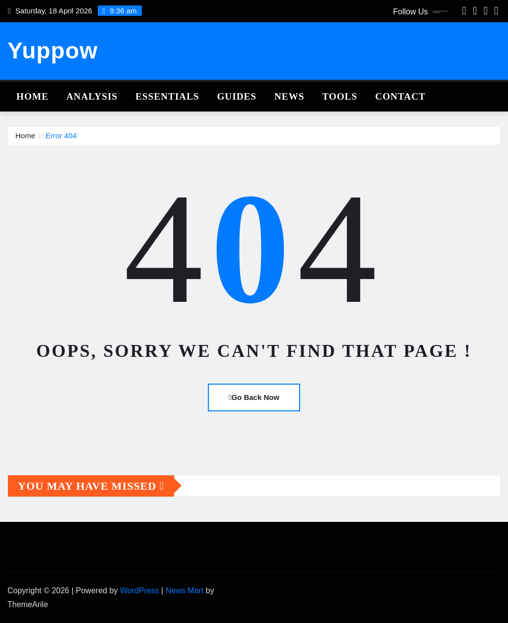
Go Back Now (254, 397)
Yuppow (52, 50)
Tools (340, 96)
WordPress (139, 590)
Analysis (92, 96)
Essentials (167, 96)
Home (32, 96)
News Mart (184, 590)
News (289, 96)
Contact (400, 96)
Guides (236, 96)
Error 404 (61, 135)
